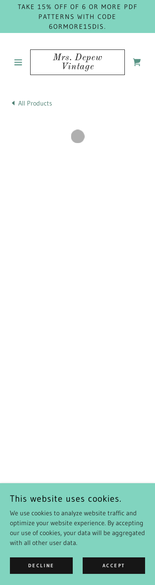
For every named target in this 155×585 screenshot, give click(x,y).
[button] (20, 62)
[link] (77, 62)
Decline (41, 565)
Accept (114, 565)
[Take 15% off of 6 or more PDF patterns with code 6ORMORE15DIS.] (77, 16)
